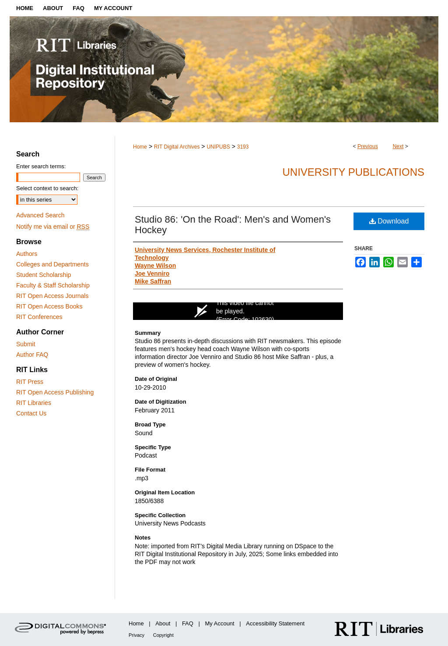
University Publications (353, 172)
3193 (243, 147)
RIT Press (29, 381)
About (162, 623)
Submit (25, 344)
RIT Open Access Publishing (55, 392)
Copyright (163, 635)
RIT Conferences (39, 316)
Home (140, 147)
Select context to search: (47, 188)
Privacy (136, 635)
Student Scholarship (43, 274)
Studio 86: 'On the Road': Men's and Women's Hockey (233, 224)
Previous (367, 146)
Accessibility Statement (275, 623)
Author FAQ (32, 354)
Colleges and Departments (52, 264)
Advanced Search (40, 215)
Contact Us (31, 413)
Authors (26, 253)
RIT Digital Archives (177, 147)
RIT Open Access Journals (52, 295)
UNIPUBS (218, 147)
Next (398, 146)
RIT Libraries (33, 402)
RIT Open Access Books (49, 306)
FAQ (187, 623)
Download (389, 221)
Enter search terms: (41, 166)
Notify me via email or (52, 226)
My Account (219, 623)
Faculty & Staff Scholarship (53, 285)
